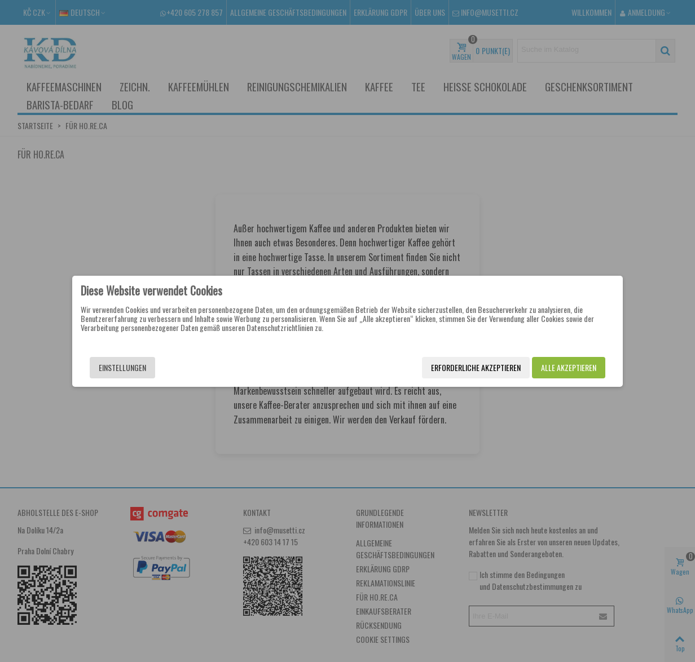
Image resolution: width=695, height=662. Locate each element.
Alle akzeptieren (568, 367)
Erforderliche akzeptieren (476, 367)
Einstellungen (122, 367)
